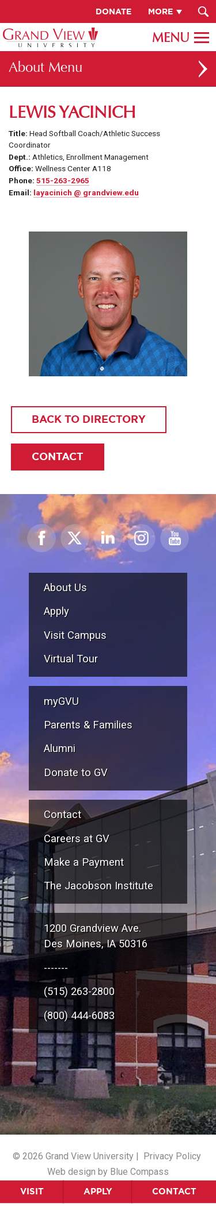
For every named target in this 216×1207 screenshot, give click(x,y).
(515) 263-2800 (79, 991)
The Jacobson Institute (98, 886)
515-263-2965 (62, 180)
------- (56, 968)
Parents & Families (88, 725)
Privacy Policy (172, 1156)
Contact (174, 1191)
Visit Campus (75, 635)
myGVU (61, 701)
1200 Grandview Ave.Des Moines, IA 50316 (95, 936)
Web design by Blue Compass (108, 1171)
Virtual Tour (71, 659)
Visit (32, 1191)
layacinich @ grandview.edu (86, 192)
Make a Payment (84, 862)
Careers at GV (76, 838)
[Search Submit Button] (203, 11)
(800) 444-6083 (79, 1015)
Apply (98, 1191)
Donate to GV (76, 772)
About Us (65, 587)
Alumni (59, 748)
